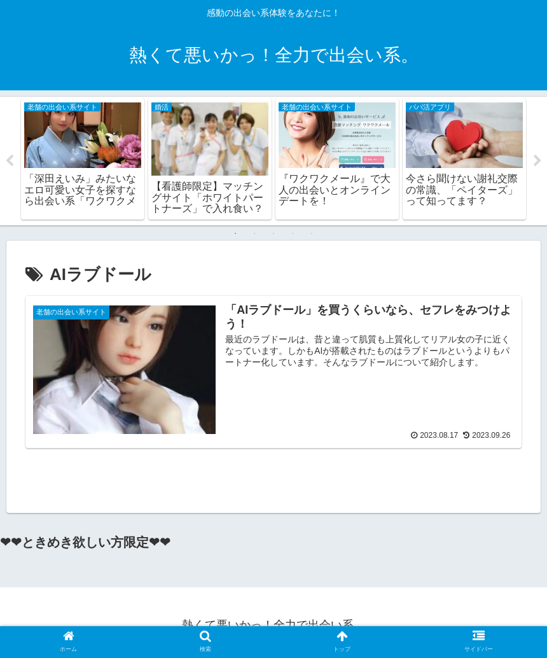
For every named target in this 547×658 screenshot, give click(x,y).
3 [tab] (273, 234)
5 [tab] (311, 234)
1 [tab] (235, 234)
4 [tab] (292, 234)
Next (537, 161)
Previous (9, 161)
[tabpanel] (82, 159)
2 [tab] (254, 234)
